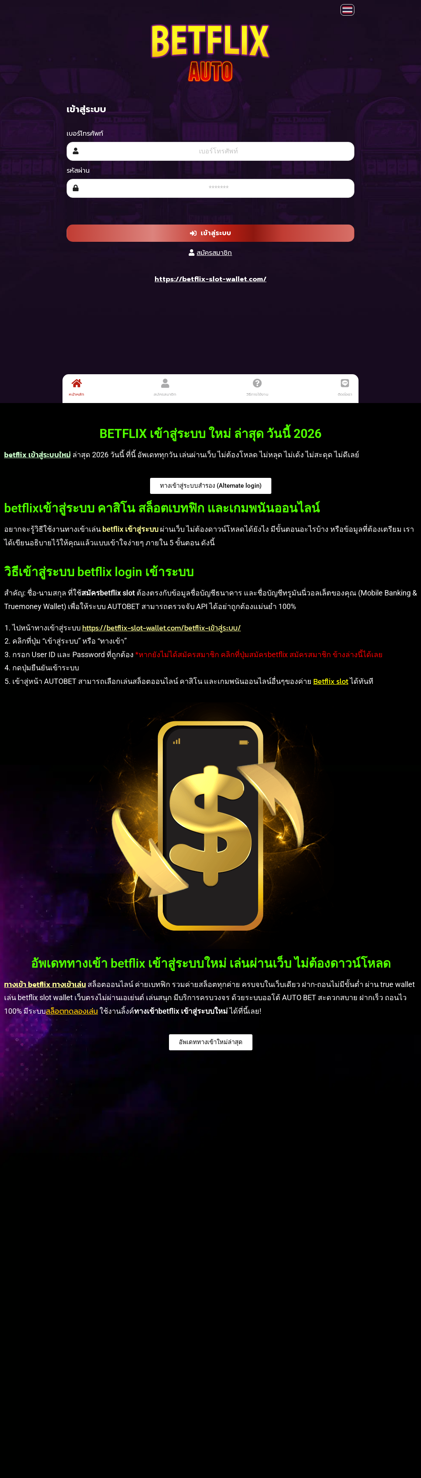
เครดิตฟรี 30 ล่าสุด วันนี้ (206, 1138)
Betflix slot (330, 681)
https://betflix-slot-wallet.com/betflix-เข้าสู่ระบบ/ (161, 627)
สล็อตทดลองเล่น (72, 1011)
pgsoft (326, 1328)
